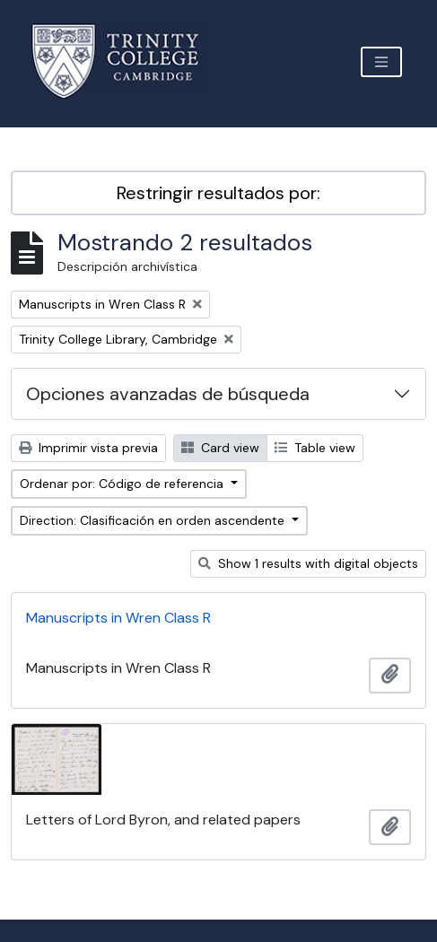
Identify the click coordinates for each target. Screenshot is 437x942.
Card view (220, 448)
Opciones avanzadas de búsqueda (168, 394)
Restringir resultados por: (218, 193)
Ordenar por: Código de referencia (123, 483)
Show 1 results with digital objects (308, 563)
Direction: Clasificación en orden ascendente (154, 520)
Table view (315, 448)
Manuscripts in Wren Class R (118, 617)
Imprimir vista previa (88, 448)
